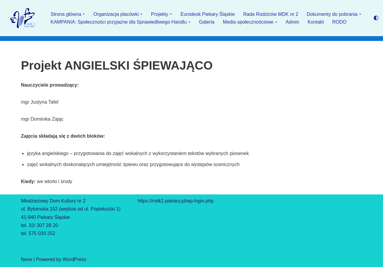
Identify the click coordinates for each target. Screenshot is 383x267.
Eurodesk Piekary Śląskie (207, 14)
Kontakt (316, 21)
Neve (26, 259)
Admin (292, 21)
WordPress (74, 259)
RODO (339, 21)
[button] (84, 14)
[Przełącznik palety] (376, 18)
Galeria (207, 21)
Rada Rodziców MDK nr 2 (270, 14)
